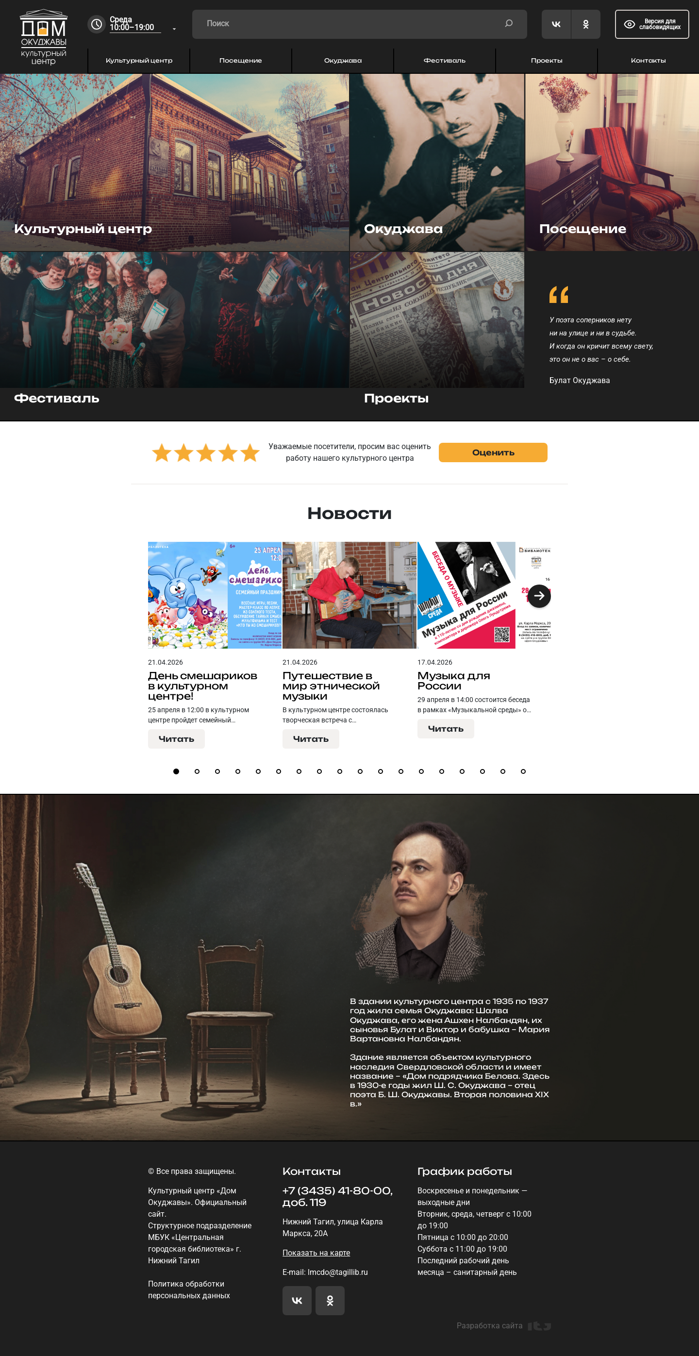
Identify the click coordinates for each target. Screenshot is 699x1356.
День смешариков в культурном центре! (202, 685)
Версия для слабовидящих (652, 24)
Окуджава (343, 60)
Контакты (648, 60)
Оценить (493, 452)
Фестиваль (445, 60)
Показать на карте (316, 1252)
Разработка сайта (504, 1326)
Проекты (547, 60)
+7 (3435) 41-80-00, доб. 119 (337, 1196)
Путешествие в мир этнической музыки (331, 685)
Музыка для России (453, 680)
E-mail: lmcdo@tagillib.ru (325, 1272)
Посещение (240, 60)
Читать (176, 739)
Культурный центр (139, 60)
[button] (539, 596)
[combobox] (144, 24)
